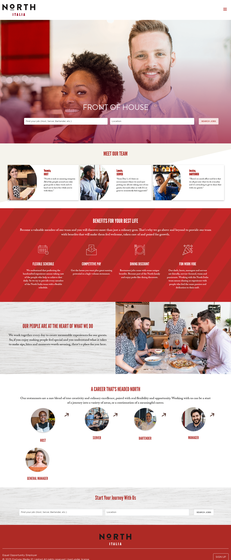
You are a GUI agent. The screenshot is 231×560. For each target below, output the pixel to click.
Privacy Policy (11, 543)
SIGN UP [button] (221, 516)
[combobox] (66, 121)
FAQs (36, 548)
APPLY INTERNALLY (15, 548)
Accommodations (34, 543)
